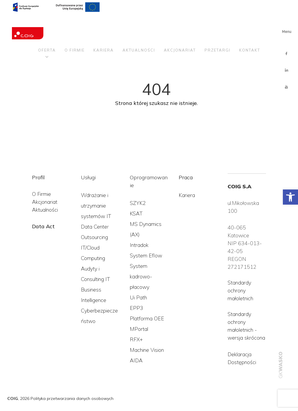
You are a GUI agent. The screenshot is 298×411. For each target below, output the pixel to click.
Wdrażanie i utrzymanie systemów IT (96, 205)
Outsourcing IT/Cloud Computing (94, 247)
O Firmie (41, 194)
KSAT (136, 213)
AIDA (136, 360)
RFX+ (136, 339)
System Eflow (146, 255)
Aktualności (139, 24)
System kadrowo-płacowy (141, 276)
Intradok (139, 245)
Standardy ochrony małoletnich (240, 290)
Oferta (47, 24)
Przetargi (217, 24)
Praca (186, 177)
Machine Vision (147, 350)
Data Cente (94, 226)
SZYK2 (138, 203)
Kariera (103, 24)
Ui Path (138, 297)
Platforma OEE (147, 318)
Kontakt (249, 24)
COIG (12, 398)
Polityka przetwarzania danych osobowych (72, 398)
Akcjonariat (180, 24)
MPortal (139, 329)
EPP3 (136, 308)
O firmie (75, 24)
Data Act (43, 226)
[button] (290, 197)
